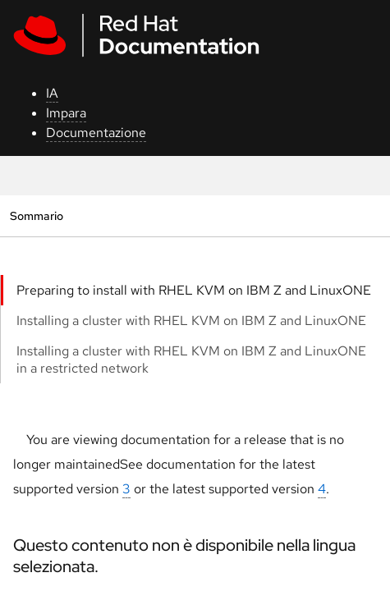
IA (52, 93)
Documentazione (96, 132)
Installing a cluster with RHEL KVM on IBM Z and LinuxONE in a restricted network (191, 359)
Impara (66, 112)
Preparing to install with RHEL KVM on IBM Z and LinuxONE (193, 290)
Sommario (36, 215)
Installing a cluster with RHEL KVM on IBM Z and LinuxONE (191, 320)
